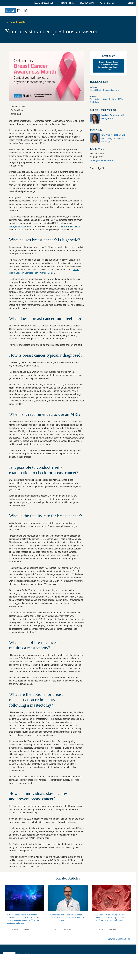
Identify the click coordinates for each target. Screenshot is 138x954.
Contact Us (109, 3)
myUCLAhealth (87, 3)
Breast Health (96, 90)
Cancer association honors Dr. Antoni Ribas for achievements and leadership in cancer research (67, 917)
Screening (114, 90)
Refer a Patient (67, 3)
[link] (108, 119)
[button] (44, 3)
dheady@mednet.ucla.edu (102, 160)
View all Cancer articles (119, 939)
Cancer (106, 90)
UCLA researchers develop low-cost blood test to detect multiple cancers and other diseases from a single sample (111, 917)
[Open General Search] (130, 3)
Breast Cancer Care (98, 99)
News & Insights (17, 22)
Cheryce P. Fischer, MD (70, 226)
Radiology (113, 99)
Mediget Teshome (17, 226)
